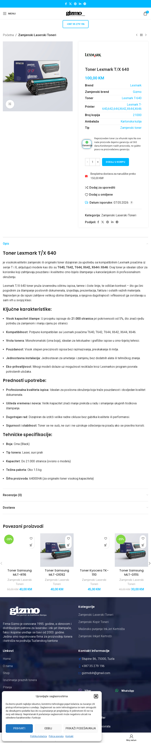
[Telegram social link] (84, 3)
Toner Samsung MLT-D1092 (57, 572)
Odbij (48, 728)
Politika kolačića (38, 736)
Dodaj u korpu (115, 161)
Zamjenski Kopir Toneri (93, 622)
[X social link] (70, 3)
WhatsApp (127, 690)
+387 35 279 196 (75, 24)
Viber (88, 690)
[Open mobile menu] (9, 13)
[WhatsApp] (117, 690)
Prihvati (19, 728)
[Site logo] (75, 13)
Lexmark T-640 (132, 98)
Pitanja (7, 687)
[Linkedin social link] (80, 3)
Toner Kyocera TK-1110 (94, 572)
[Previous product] (136, 35)
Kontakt (69, 736)
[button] (96, 696)
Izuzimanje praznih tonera (20, 680)
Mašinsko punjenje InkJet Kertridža (101, 629)
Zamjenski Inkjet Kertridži (95, 636)
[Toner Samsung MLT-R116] (19, 550)
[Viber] (80, 690)
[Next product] (146, 35)
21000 (137, 115)
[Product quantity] (92, 162)
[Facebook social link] (66, 3)
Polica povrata (56, 736)
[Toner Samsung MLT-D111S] (131, 550)
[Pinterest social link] (75, 3)
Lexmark (136, 85)
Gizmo (137, 91)
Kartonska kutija (131, 121)
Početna (8, 35)
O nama (8, 666)
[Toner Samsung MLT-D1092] (57, 550)
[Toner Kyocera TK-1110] (94, 550)
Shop (6, 673)
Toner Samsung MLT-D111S (131, 572)
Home (7, 659)
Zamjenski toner (131, 128)
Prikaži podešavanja (81, 728)
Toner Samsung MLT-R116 (19, 572)
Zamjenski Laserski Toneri (37, 35)
